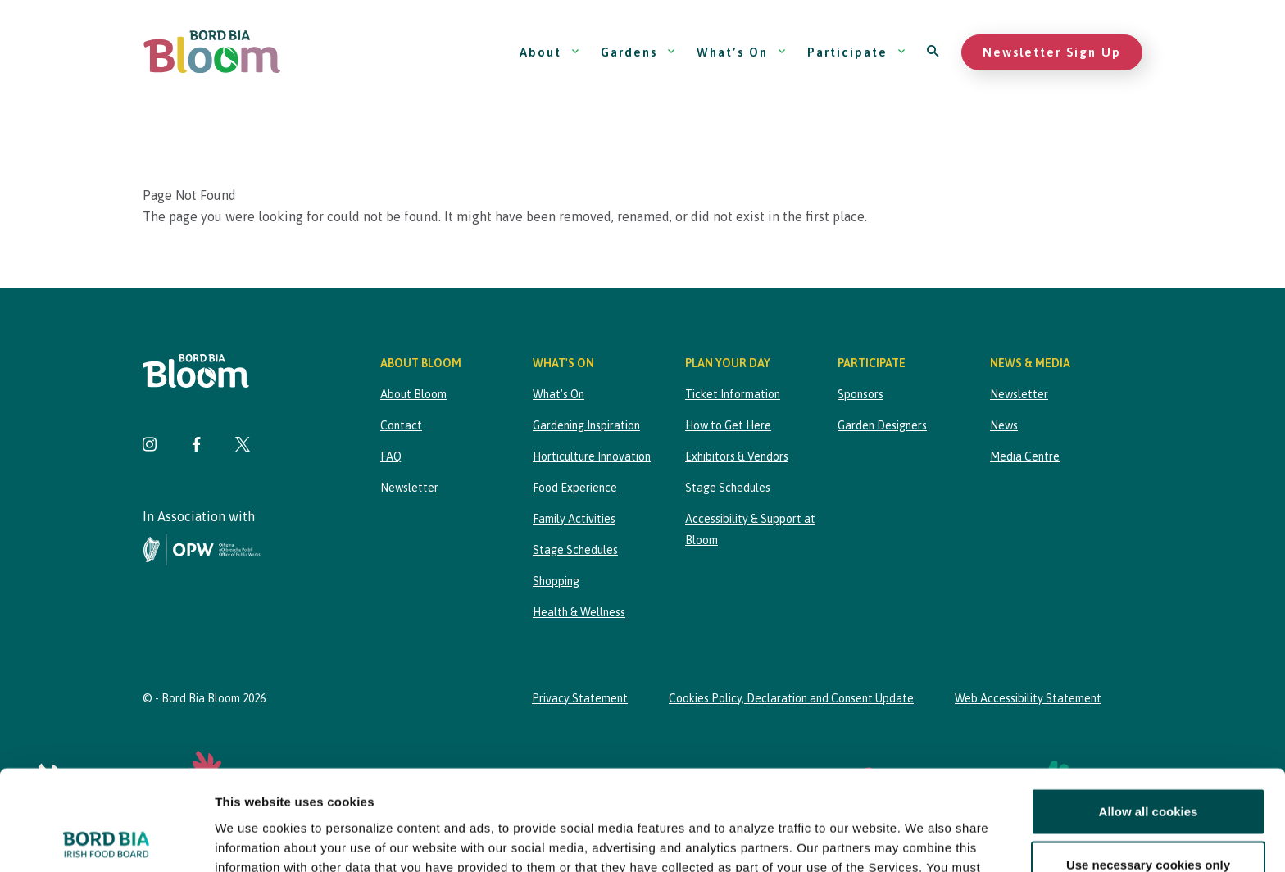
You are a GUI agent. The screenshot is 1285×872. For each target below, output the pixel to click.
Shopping (556, 581)
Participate (856, 52)
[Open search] (934, 52)
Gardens (638, 52)
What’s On (742, 52)
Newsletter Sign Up (1052, 52)
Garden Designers (882, 425)
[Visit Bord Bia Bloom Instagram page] (150, 446)
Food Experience (575, 487)
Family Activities (574, 518)
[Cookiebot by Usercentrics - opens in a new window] (106, 840)
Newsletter (409, 487)
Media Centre (1025, 456)
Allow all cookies (1148, 711)
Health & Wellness (579, 612)
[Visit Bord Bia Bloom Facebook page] (196, 446)
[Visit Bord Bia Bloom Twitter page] (242, 446)
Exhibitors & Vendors (736, 456)
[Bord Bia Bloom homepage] (212, 52)
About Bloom (413, 394)
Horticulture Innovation (592, 456)
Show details (860, 840)
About (550, 52)
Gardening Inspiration (586, 425)
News (1004, 425)
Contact (401, 425)
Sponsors (860, 394)
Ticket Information (732, 394)
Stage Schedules (575, 549)
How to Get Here (728, 425)
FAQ (391, 456)
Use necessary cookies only (1148, 764)
